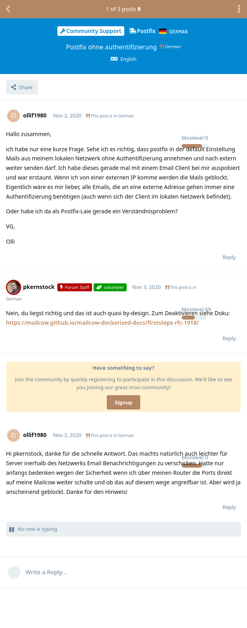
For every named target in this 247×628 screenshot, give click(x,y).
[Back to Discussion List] (8, 9)
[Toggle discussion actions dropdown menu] (239, 9)
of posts (123, 9)
